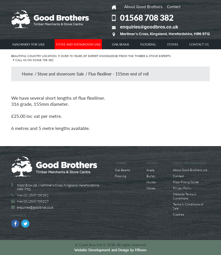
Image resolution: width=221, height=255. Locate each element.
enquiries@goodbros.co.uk (149, 27)
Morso (150, 188)
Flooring (148, 44)
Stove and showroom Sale (78, 44)
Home (27, 74)
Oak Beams (120, 44)
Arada (150, 170)
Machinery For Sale (28, 44)
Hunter (151, 182)
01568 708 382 (147, 17)
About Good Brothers (143, 6)
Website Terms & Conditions (185, 196)
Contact (173, 6)
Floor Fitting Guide (186, 182)
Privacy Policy (182, 188)
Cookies (178, 214)
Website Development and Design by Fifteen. (110, 250)
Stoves (172, 44)
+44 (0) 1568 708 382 (33, 195)
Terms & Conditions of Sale (188, 206)
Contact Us (199, 44)
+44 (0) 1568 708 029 (33, 201)
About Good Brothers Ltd (190, 170)
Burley (150, 176)
